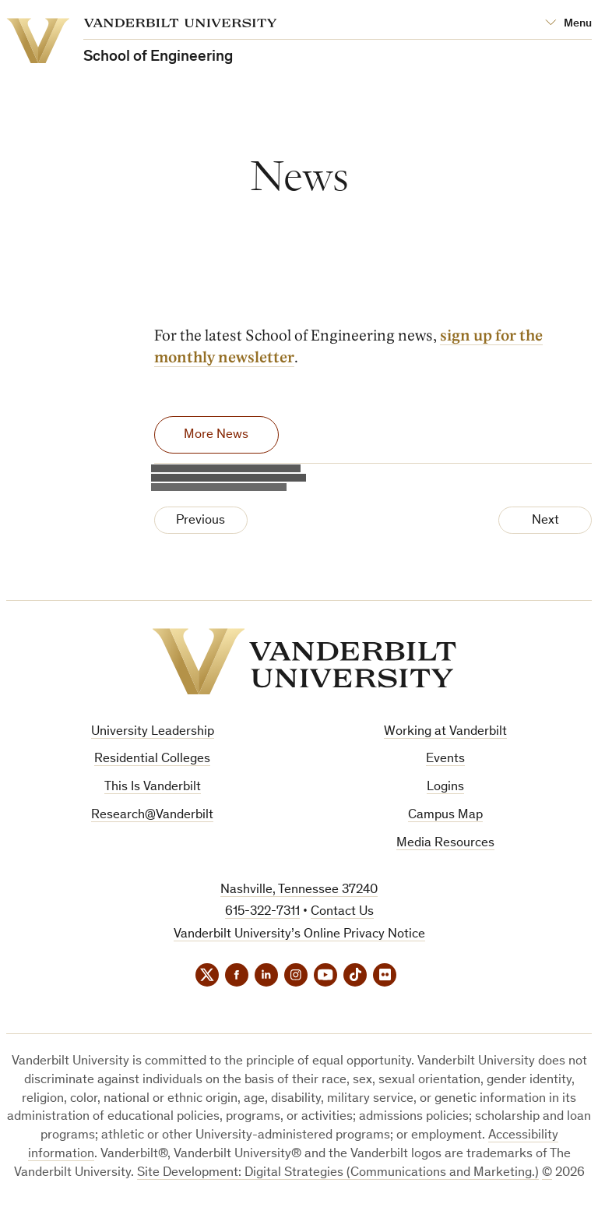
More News (216, 435)
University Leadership (152, 732)
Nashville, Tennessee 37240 (299, 890)
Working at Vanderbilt (445, 732)
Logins (445, 787)
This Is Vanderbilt (152, 787)
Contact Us (342, 912)
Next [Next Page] (545, 521)
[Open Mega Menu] (568, 24)
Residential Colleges (152, 759)
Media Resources (445, 843)
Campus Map (445, 815)
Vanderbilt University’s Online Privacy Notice (299, 934)
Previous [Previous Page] (200, 521)
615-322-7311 (262, 912)
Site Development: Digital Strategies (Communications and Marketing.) (338, 1173)
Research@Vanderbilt (152, 815)
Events (445, 759)
